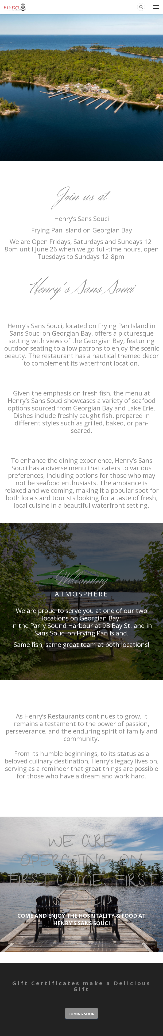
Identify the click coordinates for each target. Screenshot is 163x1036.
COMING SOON (81, 1013)
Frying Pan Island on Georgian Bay (81, 230)
